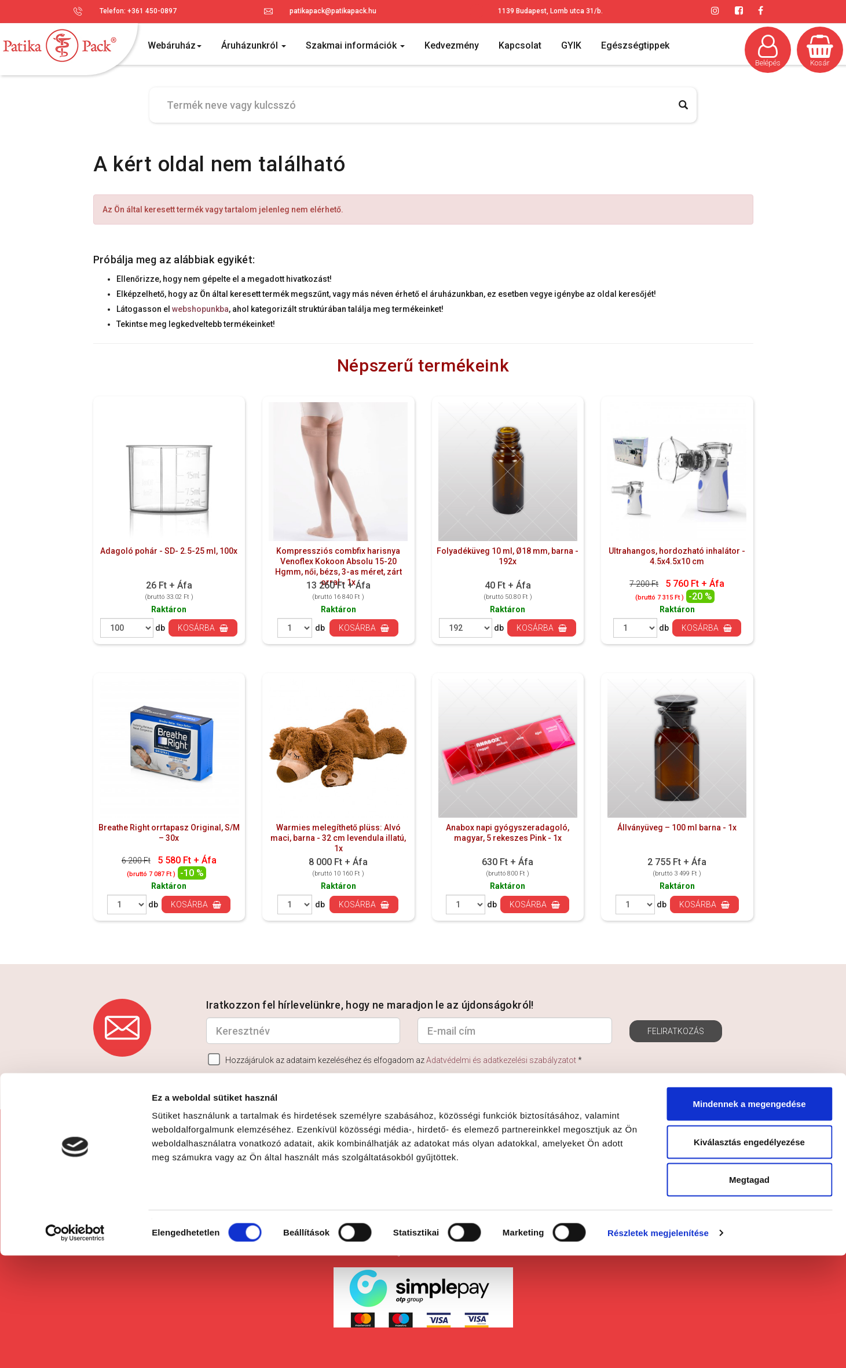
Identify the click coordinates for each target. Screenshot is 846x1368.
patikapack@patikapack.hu (333, 11)
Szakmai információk (355, 45)
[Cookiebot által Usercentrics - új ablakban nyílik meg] (75, 1345)
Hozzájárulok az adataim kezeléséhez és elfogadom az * (395, 1059)
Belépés (768, 51)
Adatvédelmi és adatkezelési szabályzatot (501, 1060)
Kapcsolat (520, 45)
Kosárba (203, 627)
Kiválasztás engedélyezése (749, 1254)
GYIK (571, 45)
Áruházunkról (253, 45)
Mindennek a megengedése (749, 1216)
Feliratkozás (675, 1031)
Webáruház (175, 45)
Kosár (820, 51)
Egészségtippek (635, 45)
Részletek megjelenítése (658, 1345)
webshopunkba (200, 309)
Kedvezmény (451, 45)
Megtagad (749, 1292)
